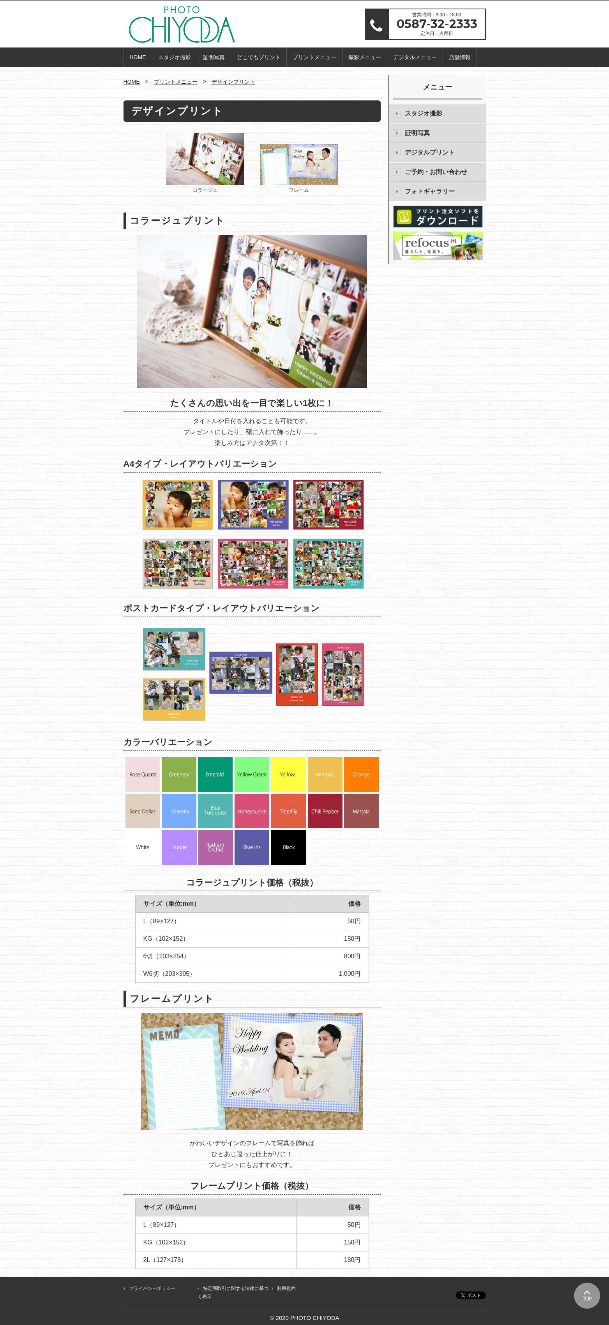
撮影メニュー (364, 57)
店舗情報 (460, 57)
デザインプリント (233, 82)
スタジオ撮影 (174, 57)
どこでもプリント (259, 57)
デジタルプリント (430, 152)
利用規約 (286, 1288)
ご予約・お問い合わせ (436, 172)
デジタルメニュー (415, 57)
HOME (138, 57)
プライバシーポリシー (152, 1288)
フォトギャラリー (430, 191)
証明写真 (214, 57)
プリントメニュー (314, 57)
